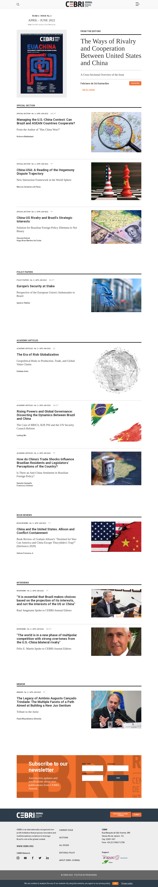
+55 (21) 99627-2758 (116, 842)
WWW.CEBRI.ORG (25, 846)
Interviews (21, 591)
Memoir (20, 692)
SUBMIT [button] (136, 814)
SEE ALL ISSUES (88, 90)
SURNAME (111, 764)
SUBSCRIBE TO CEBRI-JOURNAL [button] (120, 814)
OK (115, 883)
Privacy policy (127, 883)
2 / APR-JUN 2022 (40, 114)
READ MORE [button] (135, 83)
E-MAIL (85, 774)
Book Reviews (23, 523)
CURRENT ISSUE (66, 830)
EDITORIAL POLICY (67, 853)
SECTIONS (63, 838)
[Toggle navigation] (137, 4)
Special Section (24, 114)
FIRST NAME (87, 764)
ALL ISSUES (64, 845)
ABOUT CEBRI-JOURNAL (69, 860)
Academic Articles (25, 348)
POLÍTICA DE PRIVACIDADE (85, 875)
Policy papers (23, 280)
